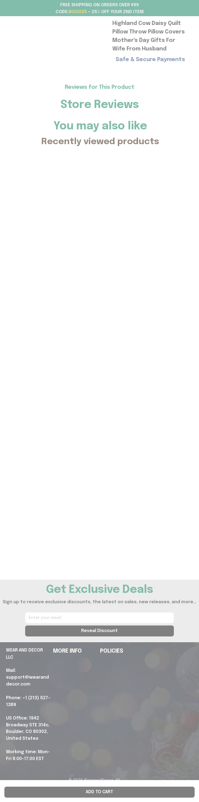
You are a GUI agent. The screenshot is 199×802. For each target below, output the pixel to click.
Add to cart (99, 792)
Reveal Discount (99, 630)
